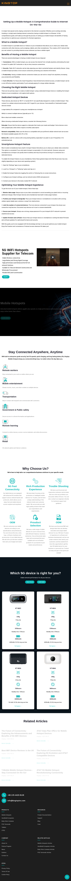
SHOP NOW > (41, 582)
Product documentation (44, 815)
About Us (4, 843)
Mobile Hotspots (6, 815)
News (3, 849)
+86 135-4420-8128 (16, 795)
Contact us (5, 855)
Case (39, 824)
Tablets (4, 827)
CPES (3, 830)
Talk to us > (30, 582)
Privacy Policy (6, 868)
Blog (39, 821)
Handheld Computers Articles (46, 846)
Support (40, 818)
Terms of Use (6, 871)
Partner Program (6, 846)
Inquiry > (6, 276)
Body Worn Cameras (8, 821)
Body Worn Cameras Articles (46, 849)
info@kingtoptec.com (16, 800)
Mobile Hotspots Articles (45, 843)
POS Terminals (6, 824)
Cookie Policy (5, 874)
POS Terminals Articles (44, 852)
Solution (4, 852)
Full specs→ (18, 646)
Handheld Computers (8, 818)
